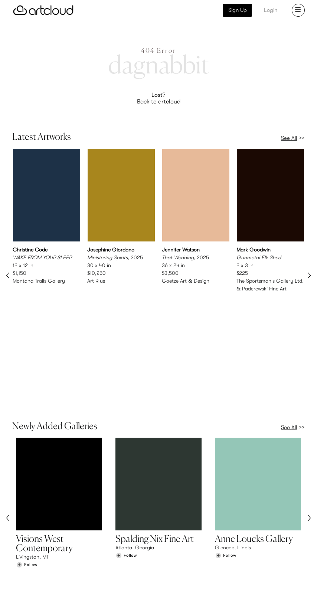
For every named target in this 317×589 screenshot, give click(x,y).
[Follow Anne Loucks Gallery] (225, 470)
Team (251, 529)
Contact (254, 544)
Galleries (26, 544)
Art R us (96, 281)
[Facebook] (246, 575)
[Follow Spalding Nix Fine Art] (126, 470)
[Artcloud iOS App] (277, 574)
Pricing (100, 536)
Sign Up (237, 10)
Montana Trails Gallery (39, 281)
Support (101, 544)
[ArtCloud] (43, 10)
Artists (23, 536)
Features (102, 529)
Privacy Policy (73, 579)
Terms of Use (44, 579)
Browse (24, 529)
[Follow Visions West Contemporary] (26, 479)
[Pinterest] (229, 575)
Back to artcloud (158, 101)
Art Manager (183, 544)
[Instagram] (212, 575)
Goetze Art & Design (185, 281)
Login (270, 10)
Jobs (250, 536)
